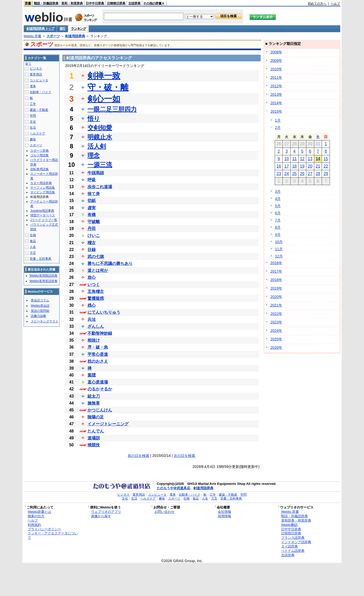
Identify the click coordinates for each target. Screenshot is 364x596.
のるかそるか (99, 389)
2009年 (276, 61)
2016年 (276, 263)
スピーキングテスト (44, 321)
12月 (279, 256)
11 (294, 159)
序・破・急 (97, 347)
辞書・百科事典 (40, 259)
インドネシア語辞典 (296, 542)
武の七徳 (95, 256)
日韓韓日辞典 (116, 3)
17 (286, 166)
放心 (91, 277)
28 (318, 173)
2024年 (276, 331)
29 (325, 173)
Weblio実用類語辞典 (43, 275)
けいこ (93, 235)
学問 (33, 116)
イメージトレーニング (108, 424)
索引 (62, 29)
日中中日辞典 (95, 3)
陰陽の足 (95, 417)
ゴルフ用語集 (39, 155)
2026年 (276, 347)
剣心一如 (103, 98)
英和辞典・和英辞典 (296, 520)
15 (325, 159)
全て (28, 63)
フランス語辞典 (292, 538)
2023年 (276, 322)
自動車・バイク (40, 92)
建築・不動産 (39, 110)
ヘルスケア (37, 133)
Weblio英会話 (40, 305)
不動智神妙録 (99, 333)
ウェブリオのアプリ (106, 512)
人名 (33, 247)
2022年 (276, 314)
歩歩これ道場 (99, 187)
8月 (278, 227)
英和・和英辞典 (72, 3)
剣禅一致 (103, 75)
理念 (93, 155)
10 (286, 159)
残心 (91, 305)
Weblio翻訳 (289, 525)
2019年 (276, 288)
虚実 (91, 208)
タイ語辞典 (289, 546)
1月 (278, 120)
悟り (93, 118)
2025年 (276, 339)
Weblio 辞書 (32, 36)
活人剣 (96, 146)
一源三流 (99, 164)
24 (286, 173)
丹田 (91, 228)
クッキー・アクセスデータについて (53, 535)
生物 (33, 235)
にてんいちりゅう (103, 312)
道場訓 (93, 438)
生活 (33, 127)
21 (318, 166)
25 (294, 173)
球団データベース (42, 215)
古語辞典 (134, 3)
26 (302, 173)
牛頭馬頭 (95, 173)
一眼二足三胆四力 (112, 109)
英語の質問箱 (40, 311)
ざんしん (95, 326)
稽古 (91, 243)
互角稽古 (95, 291)
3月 (278, 191)
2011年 (276, 77)
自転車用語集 (39, 169)
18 (294, 166)
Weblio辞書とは (39, 512)
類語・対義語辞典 (46, 3)
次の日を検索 (184, 456)
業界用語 (36, 74)
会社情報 (224, 512)
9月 (278, 235)
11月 (279, 249)
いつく (93, 284)
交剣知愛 (99, 127)
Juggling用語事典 (42, 211)
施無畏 (93, 403)
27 (310, 173)
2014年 (276, 103)
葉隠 (91, 375)
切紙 (91, 200)
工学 (33, 104)
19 (302, 166)
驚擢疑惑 (95, 298)
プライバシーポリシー (44, 529)
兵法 (91, 319)
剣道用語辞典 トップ (40, 29)
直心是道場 (97, 382)
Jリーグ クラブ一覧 (43, 220)
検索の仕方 (36, 516)
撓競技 (93, 445)
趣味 (33, 139)
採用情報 (224, 516)
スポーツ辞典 (39, 150)
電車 (33, 86)
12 (302, 159)
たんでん (95, 431)
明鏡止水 (99, 136)
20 (310, 166)
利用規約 (34, 525)
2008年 (276, 52)
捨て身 (93, 193)
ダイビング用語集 (42, 192)
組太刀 (93, 396)
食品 (33, 241)
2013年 (276, 94)
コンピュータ (39, 80)
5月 (278, 206)
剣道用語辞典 (75, 36)
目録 (91, 249)
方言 (33, 253)
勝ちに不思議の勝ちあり (110, 263)
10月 (279, 242)
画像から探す (101, 516)
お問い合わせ (164, 512)
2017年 (276, 271)
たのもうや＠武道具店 (173, 488)
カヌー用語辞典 (41, 183)
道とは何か (97, 270)
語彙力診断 (38, 316)
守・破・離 (108, 87)
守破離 (93, 221)
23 (279, 173)
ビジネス (36, 68)
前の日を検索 (138, 456)
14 (318, 159)
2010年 (276, 69)
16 (279, 166)
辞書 (28, 3)
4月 (278, 199)
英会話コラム (40, 300)
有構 (91, 215)
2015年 (276, 111)
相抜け (93, 340)
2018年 (276, 280)
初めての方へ (317, 3)
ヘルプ (335, 3)
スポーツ (53, 36)
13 (310, 159)
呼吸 (91, 180)
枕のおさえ (97, 361)
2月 (278, 128)
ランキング (78, 29)
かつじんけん (99, 410)
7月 (278, 220)
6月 (278, 213)
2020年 (276, 297)
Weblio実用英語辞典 (43, 281)
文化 (33, 121)
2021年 (276, 305)
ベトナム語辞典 (292, 551)
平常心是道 (97, 354)
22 (325, 166)
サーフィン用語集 (42, 187)
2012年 (276, 86)
